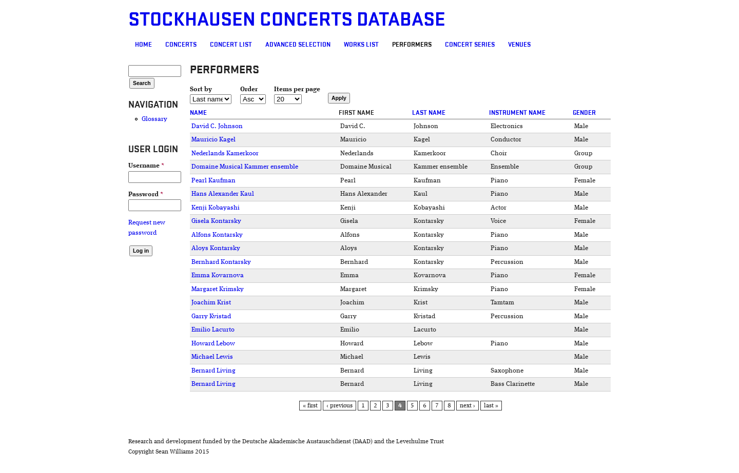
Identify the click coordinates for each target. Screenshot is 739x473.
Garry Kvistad (211, 316)
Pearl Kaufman (213, 180)
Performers (412, 44)
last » (491, 406)
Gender (584, 113)
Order (249, 89)
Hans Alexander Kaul (222, 194)
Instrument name (517, 113)
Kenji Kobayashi (215, 207)
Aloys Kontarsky (215, 248)
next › (467, 406)
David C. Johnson (217, 126)
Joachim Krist (211, 302)
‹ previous (339, 406)
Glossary (154, 119)
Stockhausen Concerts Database (286, 20)
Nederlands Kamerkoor (225, 153)
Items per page (297, 89)
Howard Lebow (213, 343)
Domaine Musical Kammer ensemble (244, 166)
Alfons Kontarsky (217, 235)
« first (310, 406)
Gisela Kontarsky (216, 221)
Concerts (181, 44)
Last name (428, 113)
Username (146, 165)
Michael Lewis (212, 357)
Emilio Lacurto (213, 329)
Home (143, 44)
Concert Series (470, 44)
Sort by (201, 89)
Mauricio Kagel (213, 139)
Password (145, 194)
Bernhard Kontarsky (221, 262)
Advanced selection (297, 44)
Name (198, 113)
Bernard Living (213, 370)
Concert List (231, 44)
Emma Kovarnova (217, 275)
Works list (361, 44)
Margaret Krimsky (217, 289)
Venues (519, 44)
